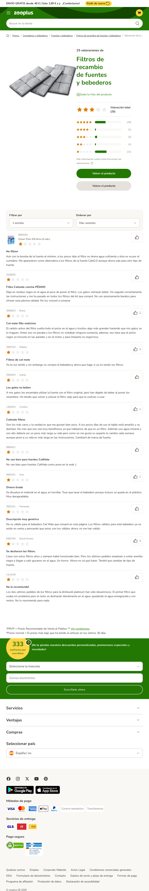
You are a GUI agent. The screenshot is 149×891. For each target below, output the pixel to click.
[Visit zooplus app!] (20, 793)
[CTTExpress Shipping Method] (21, 827)
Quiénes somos (15, 870)
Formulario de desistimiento (33, 876)
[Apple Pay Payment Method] (43, 809)
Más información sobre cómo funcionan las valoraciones (98, 161)
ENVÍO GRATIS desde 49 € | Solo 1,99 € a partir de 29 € (41, 3)
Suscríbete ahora (74, 689)
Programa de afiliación (19, 881)
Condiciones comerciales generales (110, 870)
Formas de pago (127, 876)
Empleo (34, 870)
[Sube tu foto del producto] (94, 94)
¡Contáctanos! (71, 3)
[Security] (15, 846)
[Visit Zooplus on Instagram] (18, 778)
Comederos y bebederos (35, 35)
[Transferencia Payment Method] (95, 809)
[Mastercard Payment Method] (21, 809)
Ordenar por (83, 215)
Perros (15, 35)
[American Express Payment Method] (32, 809)
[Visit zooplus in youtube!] (36, 778)
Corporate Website (54, 870)
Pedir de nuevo (98, 3)
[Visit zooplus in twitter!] (27, 778)
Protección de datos (50, 881)
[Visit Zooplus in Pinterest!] (45, 778)
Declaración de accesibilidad (82, 881)
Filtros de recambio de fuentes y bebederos (98, 35)
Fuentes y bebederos (62, 35)
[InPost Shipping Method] (32, 827)
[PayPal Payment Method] (54, 809)
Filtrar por (15, 215)
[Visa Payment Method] (11, 809)
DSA (9, 876)
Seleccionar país (20, 743)
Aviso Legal (78, 870)
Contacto (60, 876)
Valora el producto (103, 186)
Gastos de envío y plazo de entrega (91, 876)
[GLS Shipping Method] (11, 827)
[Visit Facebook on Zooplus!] (8, 778)
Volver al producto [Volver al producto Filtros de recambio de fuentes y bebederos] (103, 173)
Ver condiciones (80, 629)
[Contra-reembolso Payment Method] (73, 809)
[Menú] (8, 13)
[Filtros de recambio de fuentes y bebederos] (43, 81)
